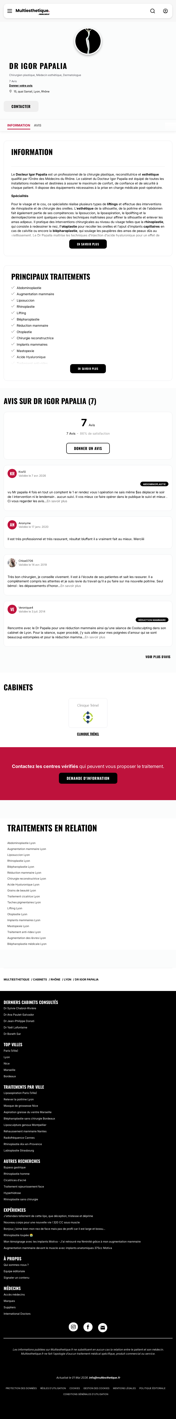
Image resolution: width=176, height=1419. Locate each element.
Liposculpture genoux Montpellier (25, 1125)
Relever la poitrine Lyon (19, 1099)
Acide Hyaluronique (31, 357)
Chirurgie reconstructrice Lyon (26, 878)
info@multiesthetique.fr (104, 1377)
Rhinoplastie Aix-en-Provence (23, 1144)
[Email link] (102, 1327)
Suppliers (10, 1307)
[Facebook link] (88, 1328)
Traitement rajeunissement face (24, 1186)
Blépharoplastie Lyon (20, 866)
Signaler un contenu (16, 1277)
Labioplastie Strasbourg (19, 1150)
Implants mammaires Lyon (23, 920)
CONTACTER (21, 106)
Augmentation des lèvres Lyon (26, 938)
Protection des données (21, 1388)
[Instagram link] (73, 1328)
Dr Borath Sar (12, 1033)
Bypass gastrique (15, 1167)
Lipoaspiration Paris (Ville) (20, 1093)
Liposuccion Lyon (18, 855)
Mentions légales (124, 1388)
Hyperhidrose (12, 1193)
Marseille (9, 1070)
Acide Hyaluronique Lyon (23, 884)
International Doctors (17, 1313)
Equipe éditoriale (14, 1271)
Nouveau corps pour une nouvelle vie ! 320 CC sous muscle (42, 1222)
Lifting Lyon (14, 908)
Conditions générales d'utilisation (85, 1394)
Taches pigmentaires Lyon (24, 902)
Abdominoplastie (29, 288)
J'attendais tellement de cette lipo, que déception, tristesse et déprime (48, 1216)
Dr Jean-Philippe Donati (19, 1021)
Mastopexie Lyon (18, 926)
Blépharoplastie (28, 319)
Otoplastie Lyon (17, 914)
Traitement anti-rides (32, 363)
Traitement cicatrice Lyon (23, 896)
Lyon (7, 1057)
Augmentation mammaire (35, 294)
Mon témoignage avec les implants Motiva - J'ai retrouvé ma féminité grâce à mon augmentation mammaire (72, 1241)
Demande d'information (88, 778)
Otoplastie (24, 332)
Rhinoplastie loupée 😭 (18, 1235)
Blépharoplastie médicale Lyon (27, 944)
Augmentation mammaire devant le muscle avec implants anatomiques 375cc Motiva (58, 1248)
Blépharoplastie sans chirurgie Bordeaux (29, 1118)
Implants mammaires (32, 344)
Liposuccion (25, 300)
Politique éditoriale (152, 1388)
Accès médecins (14, 1294)
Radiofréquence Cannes (19, 1137)
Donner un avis (88, 448)
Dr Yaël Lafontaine (15, 1027)
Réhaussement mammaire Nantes (25, 1131)
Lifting (21, 313)
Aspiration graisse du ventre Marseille (28, 1112)
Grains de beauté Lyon (21, 890)
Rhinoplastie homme (17, 1173)
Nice (7, 1063)
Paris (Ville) (11, 1050)
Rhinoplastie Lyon (18, 860)
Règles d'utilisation (53, 1388)
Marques (9, 1301)
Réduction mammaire (32, 325)
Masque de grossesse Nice (21, 1105)
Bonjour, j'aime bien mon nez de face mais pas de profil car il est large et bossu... (54, 1228)
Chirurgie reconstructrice (35, 338)
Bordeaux (10, 1076)
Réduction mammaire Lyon (24, 872)
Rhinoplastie (26, 306)
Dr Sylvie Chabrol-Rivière (20, 1008)
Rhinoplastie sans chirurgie (21, 1199)
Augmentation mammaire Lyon (26, 849)
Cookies (74, 1388)
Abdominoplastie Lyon (21, 843)
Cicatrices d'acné (15, 1180)
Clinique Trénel (88, 733)
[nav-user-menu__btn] (165, 11)
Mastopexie (25, 351)
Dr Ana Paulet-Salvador (19, 1014)
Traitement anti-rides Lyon (24, 932)
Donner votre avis (21, 85)
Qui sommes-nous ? (16, 1265)
